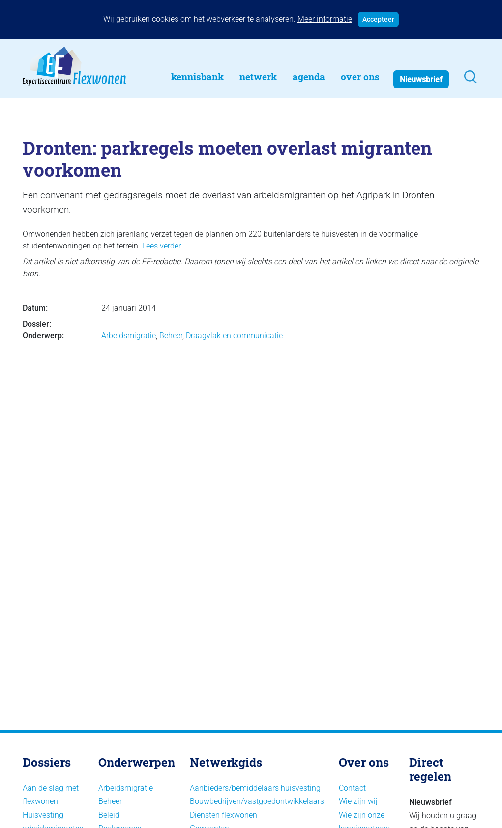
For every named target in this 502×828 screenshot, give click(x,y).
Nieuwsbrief (421, 79)
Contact (352, 788)
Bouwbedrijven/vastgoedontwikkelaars (257, 801)
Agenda (309, 76)
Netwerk (258, 76)
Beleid (108, 815)
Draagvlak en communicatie (234, 335)
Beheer (170, 335)
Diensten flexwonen (223, 815)
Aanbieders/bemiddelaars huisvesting (255, 788)
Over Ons (360, 76)
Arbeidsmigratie (128, 335)
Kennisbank (197, 76)
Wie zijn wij (358, 801)
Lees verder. (162, 245)
